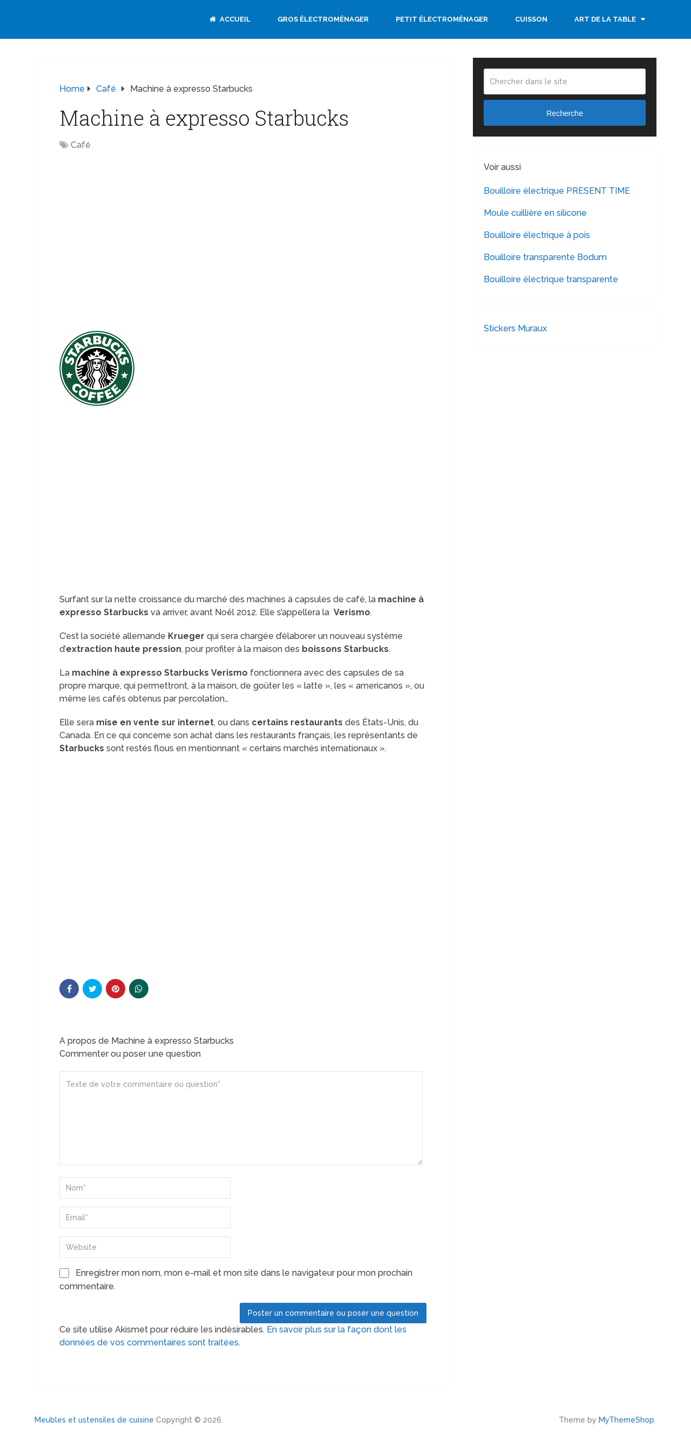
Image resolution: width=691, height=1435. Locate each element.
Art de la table (605, 19)
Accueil (229, 19)
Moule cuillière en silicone (535, 213)
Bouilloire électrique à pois (537, 235)
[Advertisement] (150, 238)
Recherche (564, 113)
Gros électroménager (323, 19)
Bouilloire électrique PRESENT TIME (557, 191)
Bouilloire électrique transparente (551, 279)
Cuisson (531, 19)
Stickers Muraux (515, 328)
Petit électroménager (442, 19)
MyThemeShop (626, 1420)
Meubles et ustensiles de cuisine (94, 1420)
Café (81, 145)
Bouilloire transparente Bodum (545, 257)
